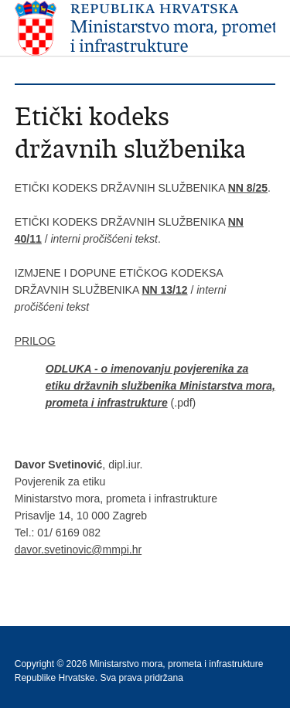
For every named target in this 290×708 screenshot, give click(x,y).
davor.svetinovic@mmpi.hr (78, 549)
